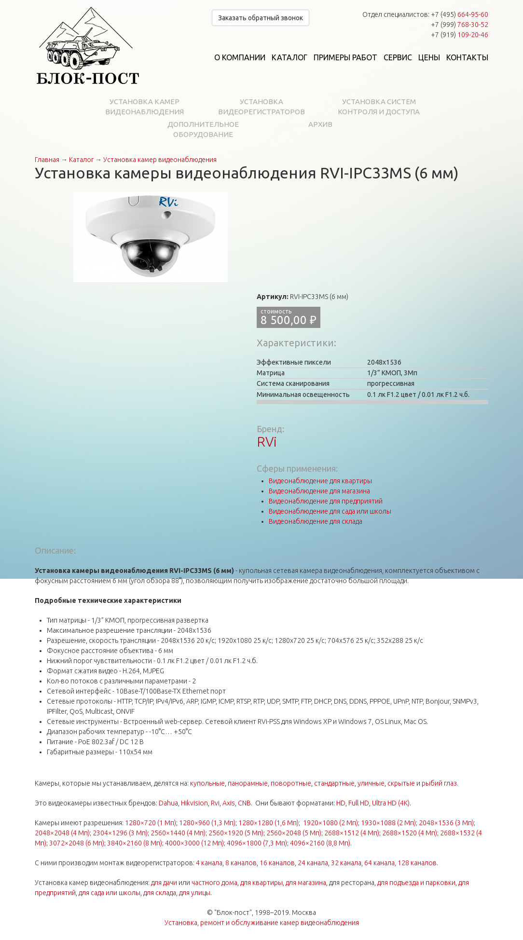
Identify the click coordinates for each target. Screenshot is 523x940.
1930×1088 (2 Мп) (388, 823)
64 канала (379, 863)
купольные (207, 783)
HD (340, 803)
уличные (371, 783)
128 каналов (417, 863)
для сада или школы (109, 893)
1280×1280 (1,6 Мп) (268, 823)
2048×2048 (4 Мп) (62, 833)
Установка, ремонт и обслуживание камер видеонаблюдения (262, 922)
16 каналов (277, 863)
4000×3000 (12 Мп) (194, 843)
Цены (429, 57)
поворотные (291, 783)
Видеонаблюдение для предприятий (326, 501)
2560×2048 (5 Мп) (293, 833)
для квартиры (261, 882)
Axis (228, 803)
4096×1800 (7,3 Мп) (257, 843)
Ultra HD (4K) (391, 803)
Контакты (467, 57)
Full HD (358, 803)
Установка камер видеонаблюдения (144, 106)
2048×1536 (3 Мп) (446, 823)
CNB (244, 803)
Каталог (289, 57)
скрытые (401, 783)
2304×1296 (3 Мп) (120, 833)
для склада (159, 893)
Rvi (215, 803)
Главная (47, 159)
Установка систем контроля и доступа (379, 106)
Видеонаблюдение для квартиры (320, 481)
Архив (320, 124)
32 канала (346, 863)
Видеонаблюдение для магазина (319, 491)
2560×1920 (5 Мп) (235, 833)
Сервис (398, 57)
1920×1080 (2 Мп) (330, 823)
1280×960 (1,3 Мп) (207, 823)
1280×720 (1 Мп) (150, 823)
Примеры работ (345, 57)
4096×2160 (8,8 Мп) (320, 843)
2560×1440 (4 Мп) (178, 833)
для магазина (306, 882)
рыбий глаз (439, 783)
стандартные (334, 783)
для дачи (164, 882)
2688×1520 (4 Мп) (409, 833)
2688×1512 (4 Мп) (351, 833)
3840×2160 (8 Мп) (134, 843)
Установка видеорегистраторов (261, 106)
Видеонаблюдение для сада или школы (330, 511)
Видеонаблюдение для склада (315, 521)
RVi (267, 441)
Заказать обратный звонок (260, 18)
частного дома (214, 882)
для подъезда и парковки (416, 882)
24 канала (313, 863)
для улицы (194, 893)
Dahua (168, 803)
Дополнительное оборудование (203, 129)
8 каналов (241, 863)
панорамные (248, 783)
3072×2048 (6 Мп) (76, 843)
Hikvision (194, 803)
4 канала (209, 863)
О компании (239, 57)
